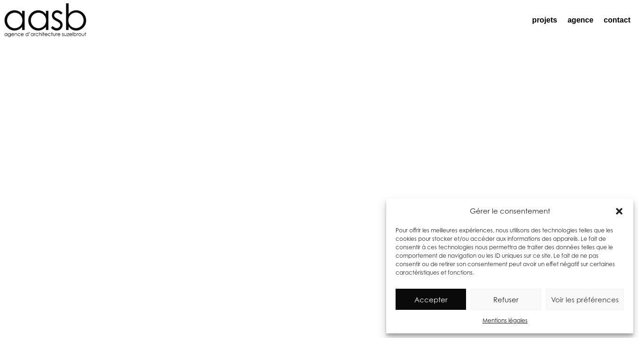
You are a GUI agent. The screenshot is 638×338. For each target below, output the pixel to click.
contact (617, 20)
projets (544, 20)
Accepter (431, 299)
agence (580, 20)
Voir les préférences (585, 299)
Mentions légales (505, 320)
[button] (619, 211)
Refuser (506, 299)
